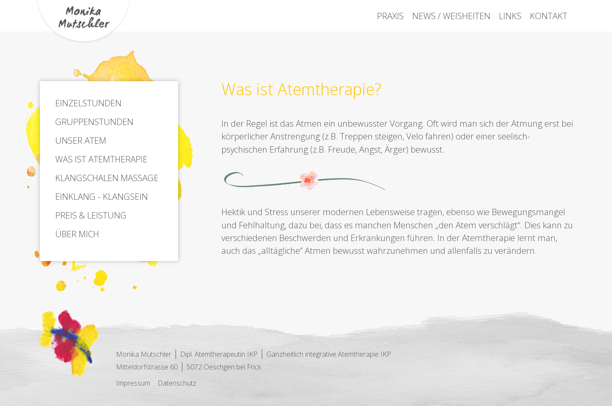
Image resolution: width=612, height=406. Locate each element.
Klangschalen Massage (107, 178)
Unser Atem (80, 140)
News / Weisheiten (451, 16)
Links (510, 16)
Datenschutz (177, 383)
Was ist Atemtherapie (101, 159)
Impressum (133, 383)
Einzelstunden (88, 103)
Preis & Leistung (91, 215)
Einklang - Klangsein (101, 196)
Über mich (77, 234)
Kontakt (548, 16)
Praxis (390, 16)
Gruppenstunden (94, 122)
